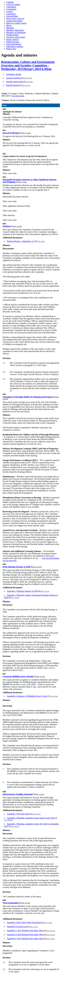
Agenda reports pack (19, 81)
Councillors (11, 14)
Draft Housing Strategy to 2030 (22, 567)
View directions (17, 96)
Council (9, 11)
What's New (11, 49)
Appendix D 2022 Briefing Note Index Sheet (31, 934)
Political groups (12, 42)
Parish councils (12, 39)
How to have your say (15, 18)
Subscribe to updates (14, 46)
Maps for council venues (16, 23)
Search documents (13, 44)
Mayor (9, 25)
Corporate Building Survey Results (24, 676)
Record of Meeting (16, 133)
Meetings (10, 28)
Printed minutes (18, 85)
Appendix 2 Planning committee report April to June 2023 (30, 819)
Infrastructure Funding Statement (23, 794)
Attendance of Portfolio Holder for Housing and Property (31, 398)
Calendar (10, 2)
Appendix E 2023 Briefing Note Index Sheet (31, 938)
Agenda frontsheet (19, 78)
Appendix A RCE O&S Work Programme (29, 922)
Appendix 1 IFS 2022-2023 (24, 814)
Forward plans (12, 16)
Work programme (16, 903)
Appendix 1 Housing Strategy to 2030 (28, 591)
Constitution (11, 9)
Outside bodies (12, 35)
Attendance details (13, 74)
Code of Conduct (13, 4)
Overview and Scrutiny (15, 37)
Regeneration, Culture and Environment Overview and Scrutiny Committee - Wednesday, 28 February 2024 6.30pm (28, 65)
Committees (11, 7)
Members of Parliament (16, 32)
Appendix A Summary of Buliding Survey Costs (32, 696)
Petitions (12, 226)
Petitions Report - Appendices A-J (26, 241)
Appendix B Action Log (22, 926)
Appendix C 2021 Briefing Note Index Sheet (31, 930)
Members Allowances (15, 30)
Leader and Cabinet (14, 21)
